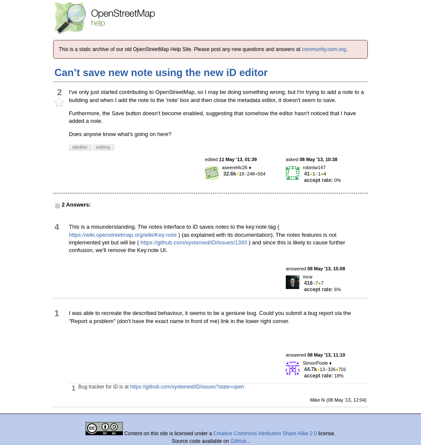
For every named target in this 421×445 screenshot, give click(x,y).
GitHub (239, 441)
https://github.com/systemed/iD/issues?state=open (187, 387)
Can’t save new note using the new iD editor (160, 72)
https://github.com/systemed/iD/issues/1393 (193, 242)
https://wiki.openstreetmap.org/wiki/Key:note (123, 235)
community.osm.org (324, 49)
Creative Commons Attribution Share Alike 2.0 (265, 433)
